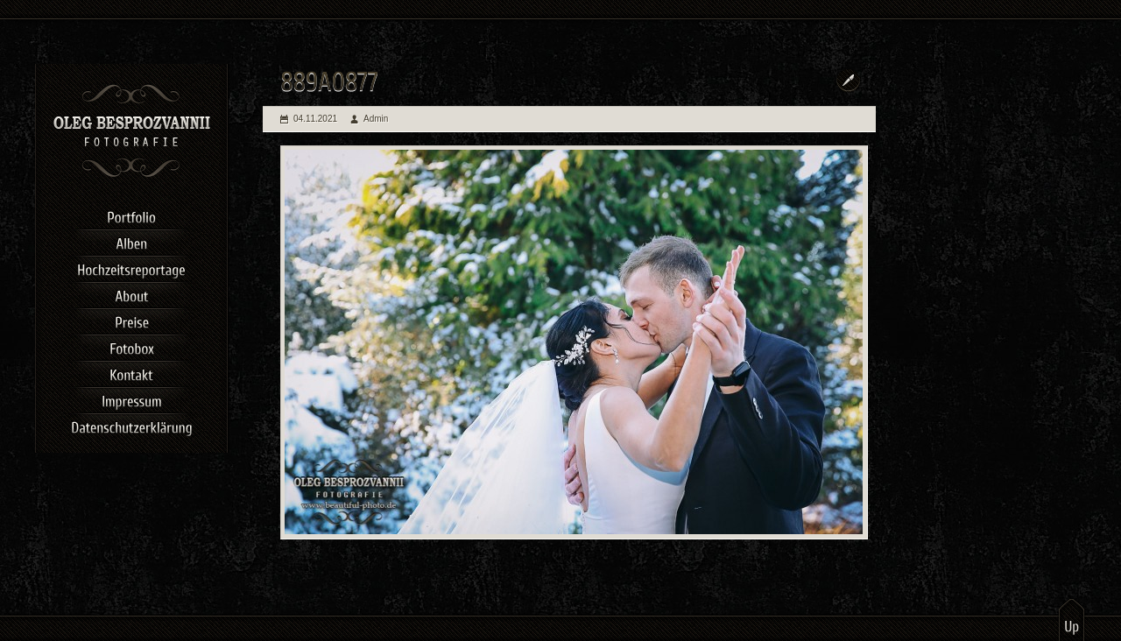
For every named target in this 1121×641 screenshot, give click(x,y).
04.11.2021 (315, 118)
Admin (375, 118)
